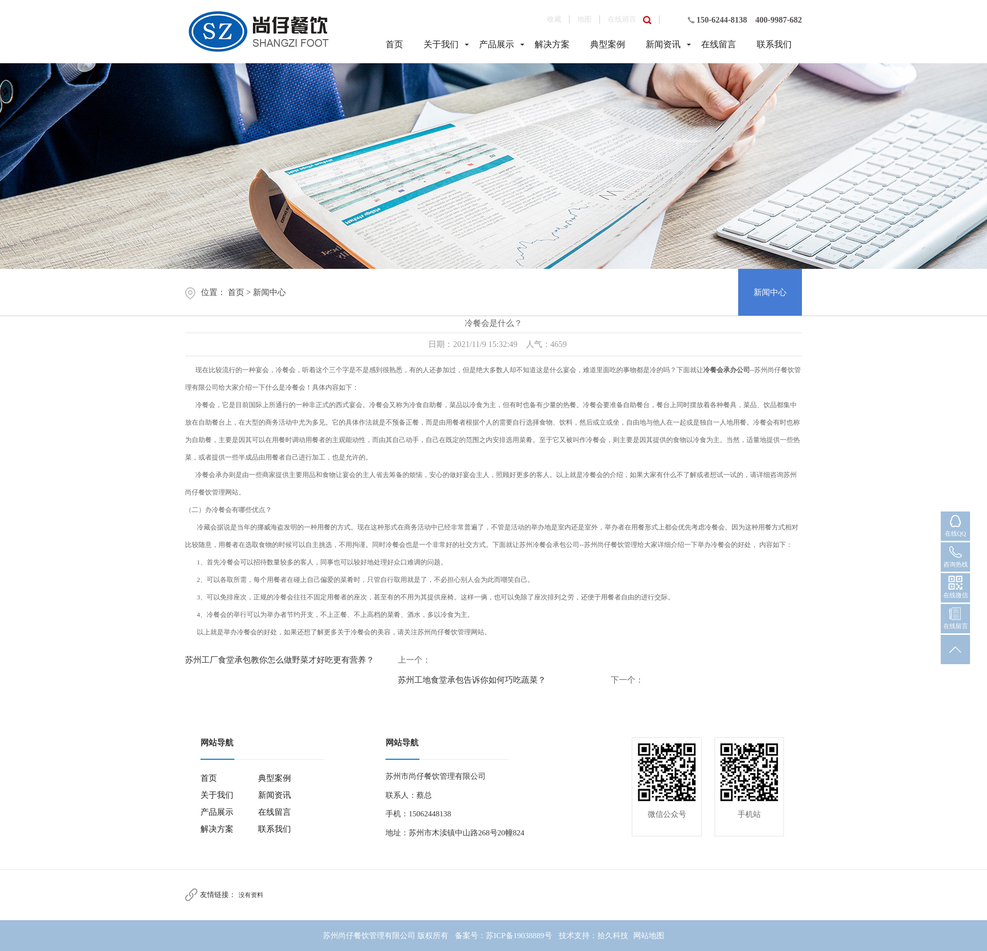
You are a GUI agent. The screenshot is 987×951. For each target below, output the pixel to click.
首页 (394, 44)
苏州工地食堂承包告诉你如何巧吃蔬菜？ (472, 679)
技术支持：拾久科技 (593, 935)
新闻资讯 (663, 44)
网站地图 (648, 935)
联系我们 (774, 44)
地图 (584, 19)
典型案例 (607, 44)
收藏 (554, 19)
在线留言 (622, 19)
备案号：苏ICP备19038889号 (503, 935)
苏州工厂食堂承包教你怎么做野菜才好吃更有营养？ (279, 659)
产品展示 (496, 44)
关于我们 (441, 44)
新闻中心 (269, 292)
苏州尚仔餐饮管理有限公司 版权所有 (385, 935)
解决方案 (552, 44)
